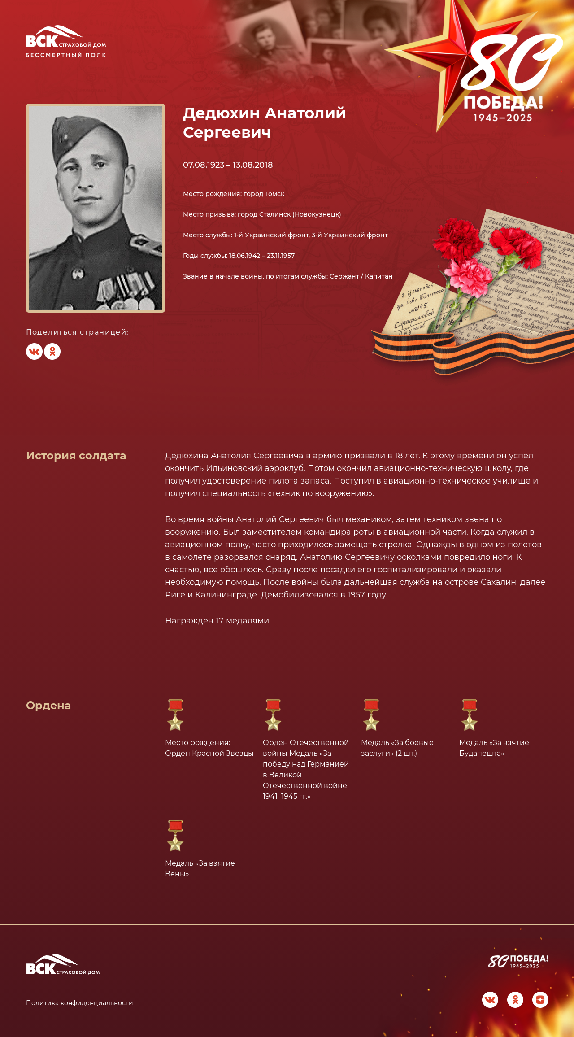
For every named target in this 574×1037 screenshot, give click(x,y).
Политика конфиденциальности (79, 1003)
